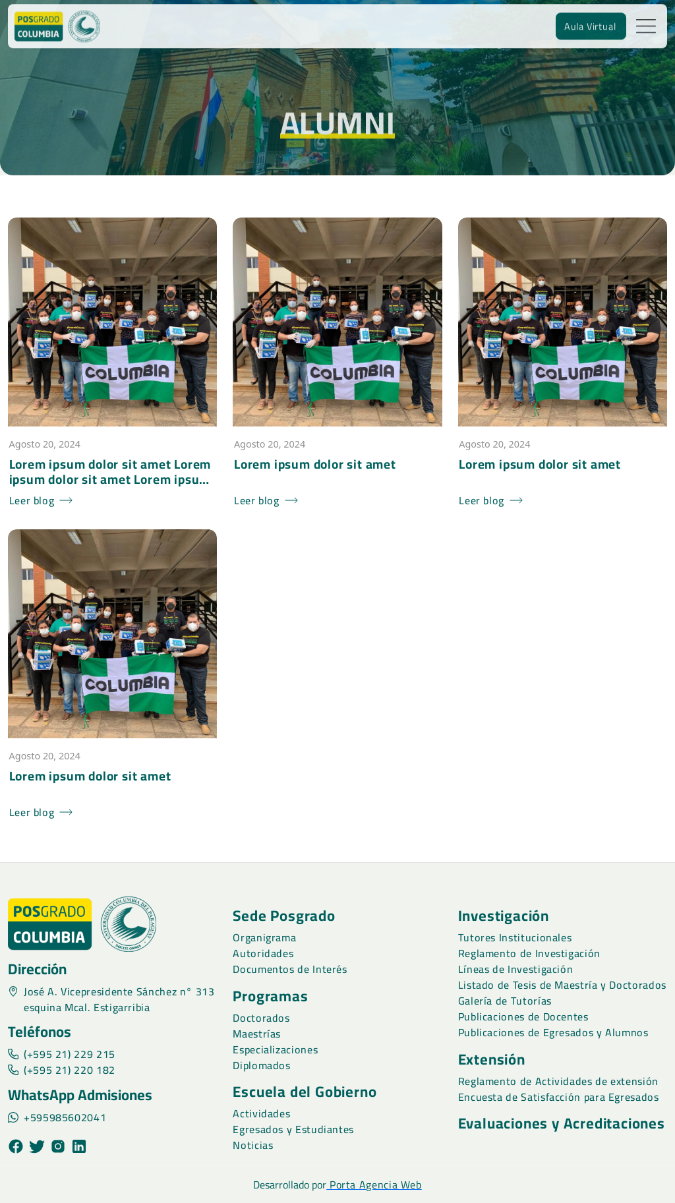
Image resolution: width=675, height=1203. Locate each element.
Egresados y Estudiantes (293, 1129)
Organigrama (264, 937)
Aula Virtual (590, 22)
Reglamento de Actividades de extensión (558, 1081)
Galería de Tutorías (505, 1001)
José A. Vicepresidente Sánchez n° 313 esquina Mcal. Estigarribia (111, 999)
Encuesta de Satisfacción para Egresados (558, 1097)
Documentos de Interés (290, 969)
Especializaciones (275, 1049)
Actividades (261, 1113)
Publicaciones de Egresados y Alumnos (553, 1032)
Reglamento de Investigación (529, 953)
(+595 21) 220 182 (61, 1070)
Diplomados (261, 1065)
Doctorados (261, 1018)
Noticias (253, 1145)
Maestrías (257, 1034)
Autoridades (263, 953)
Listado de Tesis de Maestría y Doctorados (562, 985)
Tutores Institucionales (515, 937)
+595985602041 (57, 1117)
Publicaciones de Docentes (523, 1016)
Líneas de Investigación (515, 969)
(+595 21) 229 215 (61, 1054)
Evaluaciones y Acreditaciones (561, 1123)
